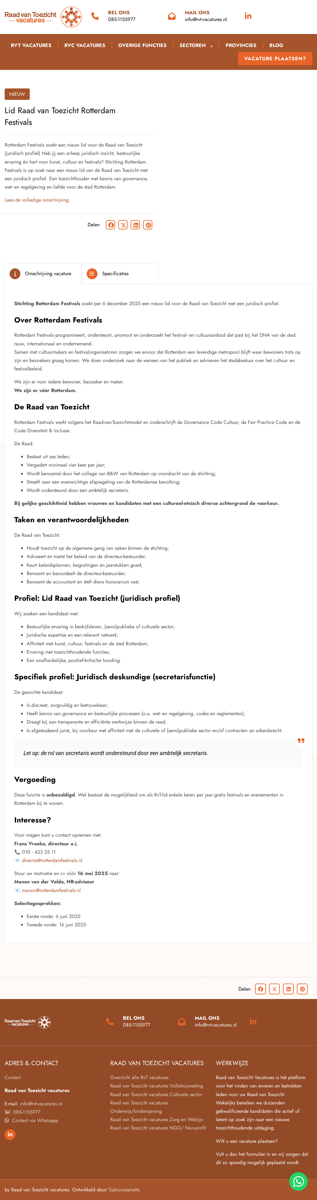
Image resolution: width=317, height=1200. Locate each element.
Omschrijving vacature (48, 273)
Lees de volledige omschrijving (37, 199)
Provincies (241, 45)
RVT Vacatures (31, 45)
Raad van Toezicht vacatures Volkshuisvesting (156, 1085)
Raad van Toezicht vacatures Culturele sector (156, 1094)
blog (276, 45)
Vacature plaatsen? (275, 58)
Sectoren (196, 45)
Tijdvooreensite (123, 1189)
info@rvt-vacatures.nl (206, 19)
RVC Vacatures (84, 45)
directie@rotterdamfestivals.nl (52, 860)
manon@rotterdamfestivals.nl (51, 890)
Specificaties (115, 273)
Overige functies (142, 45)
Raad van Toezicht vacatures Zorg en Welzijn (156, 1119)
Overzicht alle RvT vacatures (139, 1077)
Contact (13, 1077)
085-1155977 (121, 19)
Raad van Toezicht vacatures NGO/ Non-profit (158, 1127)
